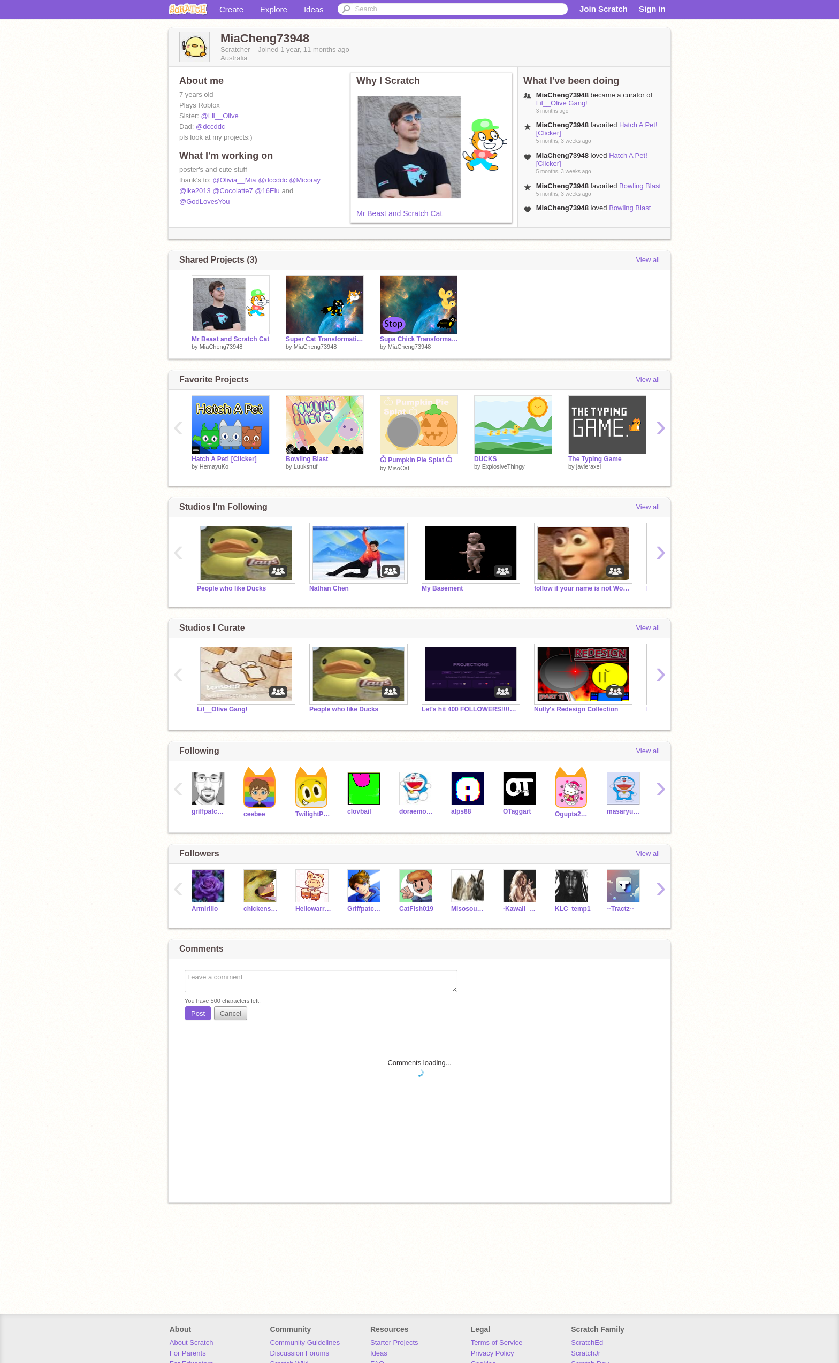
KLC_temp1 (573, 909)
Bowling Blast (640, 186)
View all (648, 260)
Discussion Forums (299, 1353)
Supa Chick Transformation (419, 339)
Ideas (314, 9)
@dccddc (210, 126)
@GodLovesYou (204, 201)
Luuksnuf (306, 466)
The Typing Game (595, 459)
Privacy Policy (492, 1353)
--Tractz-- (620, 909)
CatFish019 (416, 909)
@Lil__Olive (219, 116)
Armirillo (205, 909)
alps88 (461, 811)
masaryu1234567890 (625, 811)
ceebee (254, 814)
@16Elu (267, 191)
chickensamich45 (261, 909)
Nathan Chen (329, 588)
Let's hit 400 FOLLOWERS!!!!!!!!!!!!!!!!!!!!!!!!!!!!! (470, 709)
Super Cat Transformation (325, 339)
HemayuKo (214, 466)
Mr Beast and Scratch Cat (399, 213)
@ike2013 (195, 191)
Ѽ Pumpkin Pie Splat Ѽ (416, 460)
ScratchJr (585, 1353)
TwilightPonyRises (313, 814)
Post (198, 1013)
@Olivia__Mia (234, 180)
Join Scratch (603, 8)
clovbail (359, 811)
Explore (273, 9)
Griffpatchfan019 (365, 909)
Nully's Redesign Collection (576, 709)
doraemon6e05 (417, 811)
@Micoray (305, 180)
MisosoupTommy (469, 909)
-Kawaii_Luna (521, 909)
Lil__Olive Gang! (562, 103)
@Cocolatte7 (232, 191)
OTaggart (517, 811)
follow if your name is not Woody (582, 588)
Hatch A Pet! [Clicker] (224, 459)
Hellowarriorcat (313, 909)
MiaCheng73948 (221, 346)
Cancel (230, 1013)
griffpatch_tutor (209, 811)
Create (231, 9)
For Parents (188, 1353)
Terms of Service (497, 1342)
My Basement (442, 588)
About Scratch (191, 1342)
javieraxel (588, 466)
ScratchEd (587, 1342)
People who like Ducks (231, 588)
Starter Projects (394, 1342)
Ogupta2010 (573, 814)
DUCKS (485, 459)
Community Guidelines (305, 1342)
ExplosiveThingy (503, 466)
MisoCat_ (400, 468)
